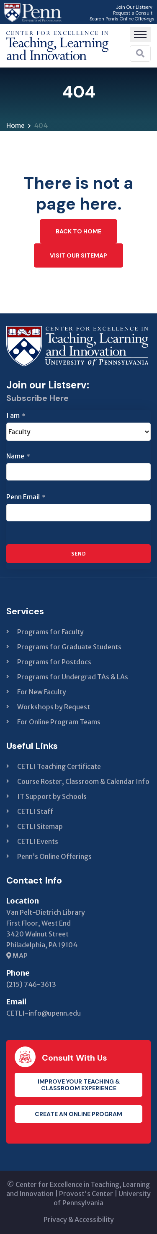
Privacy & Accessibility (79, 1219)
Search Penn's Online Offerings (122, 19)
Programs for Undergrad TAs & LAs (72, 677)
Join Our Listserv (134, 7)
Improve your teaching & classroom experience (79, 1085)
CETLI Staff (35, 811)
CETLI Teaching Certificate (59, 766)
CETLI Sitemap (40, 826)
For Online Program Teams (58, 722)
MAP (17, 955)
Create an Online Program (78, 1114)
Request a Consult (132, 13)
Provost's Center (86, 1193)
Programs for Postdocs (54, 662)
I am (16, 415)
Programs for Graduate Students (69, 647)
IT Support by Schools (52, 796)
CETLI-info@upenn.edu (43, 1013)
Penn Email (26, 497)
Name (18, 456)
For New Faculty (41, 692)
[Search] (140, 53)
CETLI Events (37, 841)
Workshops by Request (53, 707)
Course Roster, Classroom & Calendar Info (83, 781)
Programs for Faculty (50, 632)
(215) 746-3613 (31, 984)
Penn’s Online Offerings (54, 856)
